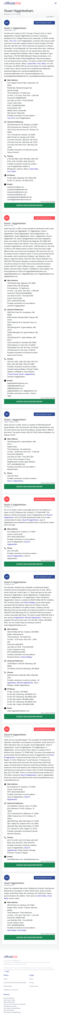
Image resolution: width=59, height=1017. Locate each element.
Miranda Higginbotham (33, 617)
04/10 (13, 1000)
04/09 (5, 1002)
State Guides (8, 986)
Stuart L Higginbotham (27, 374)
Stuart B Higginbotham (30, 520)
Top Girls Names (9, 1010)
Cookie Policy (33, 986)
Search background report (29, 205)
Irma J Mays (41, 63)
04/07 (13, 1002)
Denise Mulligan (29, 602)
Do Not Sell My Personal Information (15, 982)
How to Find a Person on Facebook (15, 1004)
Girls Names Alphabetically (12, 1008)
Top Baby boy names (10, 1006)
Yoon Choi (12, 41)
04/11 (9, 1000)
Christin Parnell (12, 374)
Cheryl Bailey (21, 930)
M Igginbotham (18, 617)
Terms (31, 979)
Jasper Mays (31, 63)
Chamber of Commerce (11, 990)
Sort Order (50, 16)
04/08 (9, 1002)
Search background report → (44, 23)
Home (5, 979)
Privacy (31, 982)
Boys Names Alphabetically (12, 1012)
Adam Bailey (41, 896)
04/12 (5, 1000)
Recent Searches (9, 998)
